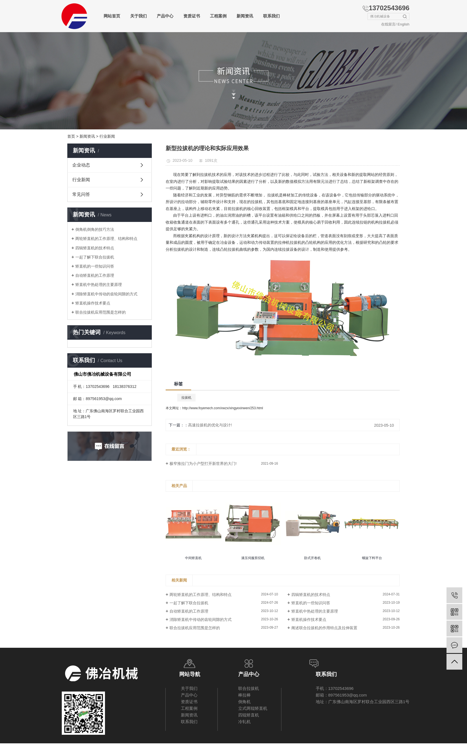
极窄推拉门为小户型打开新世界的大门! (203, 463)
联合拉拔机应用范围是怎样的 (100, 312)
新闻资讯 (245, 16)
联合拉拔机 (248, 688)
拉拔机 (186, 398)
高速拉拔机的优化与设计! (210, 425)
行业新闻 (107, 136)
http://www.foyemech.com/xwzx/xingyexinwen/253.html (222, 408)
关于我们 (138, 16)
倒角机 (244, 701)
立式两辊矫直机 (252, 708)
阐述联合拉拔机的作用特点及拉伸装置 (324, 628)
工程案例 (218, 16)
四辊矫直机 (248, 715)
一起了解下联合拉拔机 (94, 257)
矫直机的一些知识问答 (94, 266)
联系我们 (271, 16)
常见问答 (81, 194)
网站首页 (112, 16)
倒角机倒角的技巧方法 (94, 229)
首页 (71, 136)
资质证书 (191, 16)
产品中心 (165, 16)
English (403, 24)
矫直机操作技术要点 (92, 303)
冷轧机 (244, 721)
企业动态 (81, 165)
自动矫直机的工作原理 (94, 275)
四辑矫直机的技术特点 (94, 248)
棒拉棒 (244, 695)
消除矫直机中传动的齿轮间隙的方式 (106, 294)
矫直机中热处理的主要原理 (98, 284)
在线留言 (388, 24)
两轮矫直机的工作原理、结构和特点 (106, 238)
